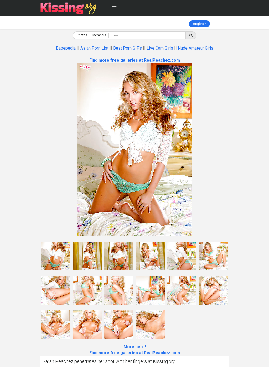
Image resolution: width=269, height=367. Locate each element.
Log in (225, 24)
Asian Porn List (94, 48)
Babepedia (66, 48)
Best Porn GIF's (127, 48)
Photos (82, 35)
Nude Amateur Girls (195, 48)
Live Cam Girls (160, 48)
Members (99, 35)
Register (199, 24)
